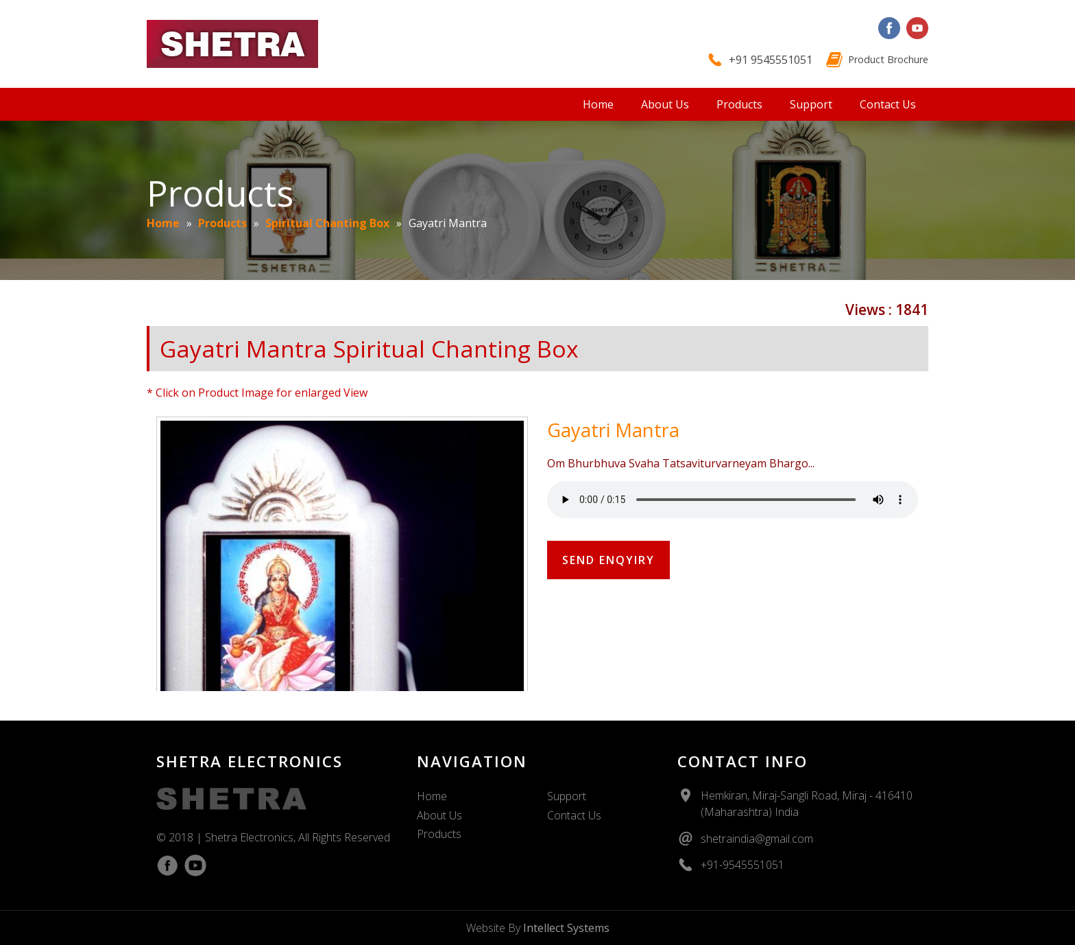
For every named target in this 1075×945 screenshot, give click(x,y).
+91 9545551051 (770, 59)
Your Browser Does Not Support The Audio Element (732, 499)
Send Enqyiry (608, 560)
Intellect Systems (566, 927)
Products (739, 104)
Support (811, 104)
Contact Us (888, 104)
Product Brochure (888, 59)
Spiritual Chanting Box (327, 223)
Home (598, 104)
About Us (665, 104)
